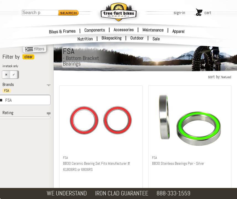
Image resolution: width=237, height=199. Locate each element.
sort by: (219, 77)
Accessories (124, 30)
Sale (156, 39)
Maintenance (152, 30)
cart (207, 12)
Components (94, 30)
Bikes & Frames (62, 31)
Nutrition (85, 39)
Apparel (178, 31)
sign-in (179, 12)
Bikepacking (111, 38)
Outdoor (137, 38)
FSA (8, 100)
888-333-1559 (173, 193)
